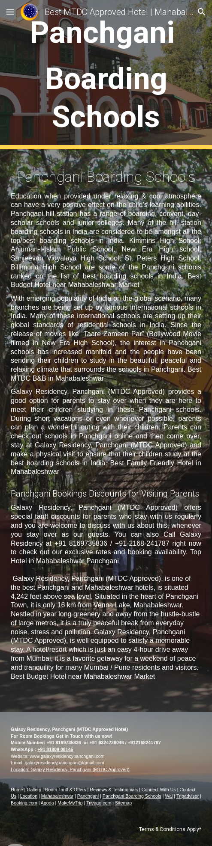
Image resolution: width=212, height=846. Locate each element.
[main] (106, 74)
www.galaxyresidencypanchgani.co (65, 756)
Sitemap (123, 802)
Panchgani (88, 796)
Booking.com (24, 802)
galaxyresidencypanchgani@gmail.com (64, 762)
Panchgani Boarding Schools (132, 796)
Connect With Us (159, 789)
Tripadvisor (187, 796)
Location (28, 796)
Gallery (34, 789)
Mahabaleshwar (57, 796)
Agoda (47, 802)
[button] (10, 12)
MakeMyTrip (70, 802)
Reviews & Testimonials (114, 789)
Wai (169, 796)
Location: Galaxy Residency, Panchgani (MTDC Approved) (70, 769)
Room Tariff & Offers (65, 789)
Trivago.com (98, 802)
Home (17, 789)
